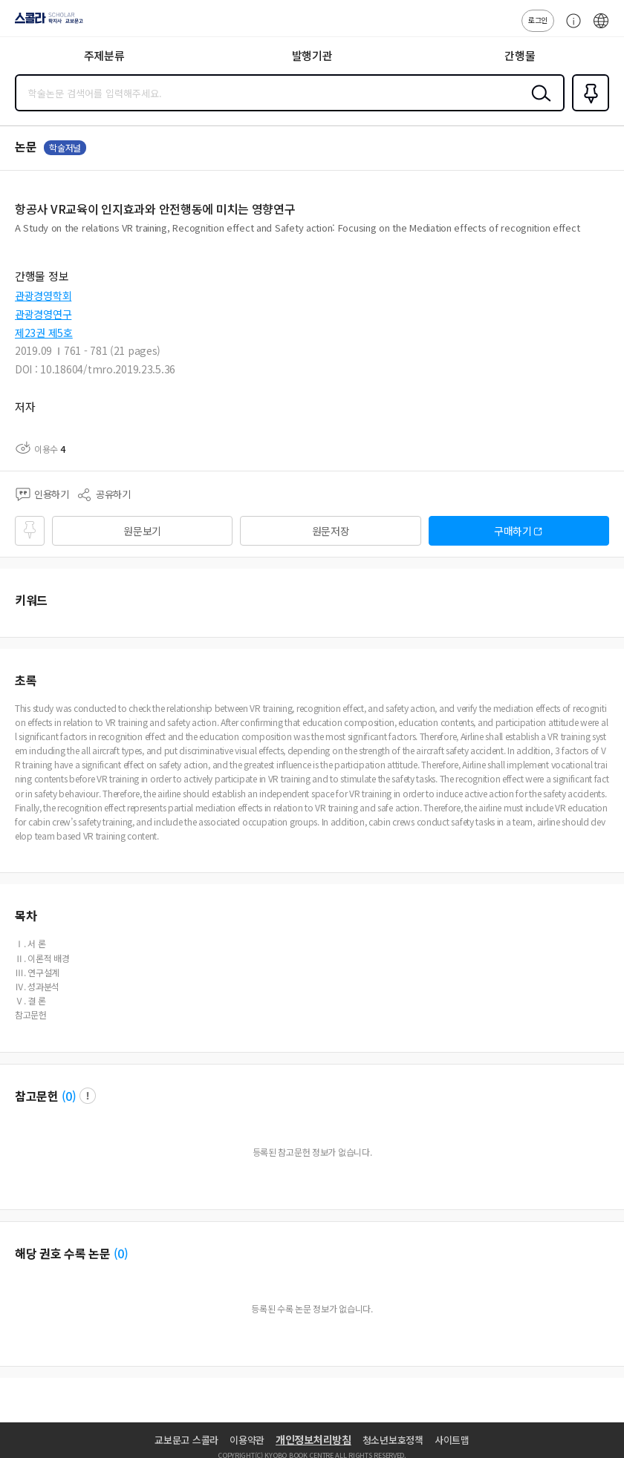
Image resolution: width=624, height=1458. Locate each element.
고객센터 (569, 28)
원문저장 (331, 530)
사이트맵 (452, 1440)
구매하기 (513, 530)
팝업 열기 (87, 1096)
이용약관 (247, 1440)
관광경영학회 (43, 295)
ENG (601, 28)
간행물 (519, 55)
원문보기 (142, 530)
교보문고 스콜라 (186, 1440)
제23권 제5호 (44, 332)
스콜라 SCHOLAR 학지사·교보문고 (45, 23)
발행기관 (312, 55)
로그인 (537, 19)
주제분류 (104, 55)
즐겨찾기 (587, 109)
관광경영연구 (43, 314)
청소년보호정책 (393, 1440)
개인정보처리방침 (313, 1439)
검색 (537, 104)
